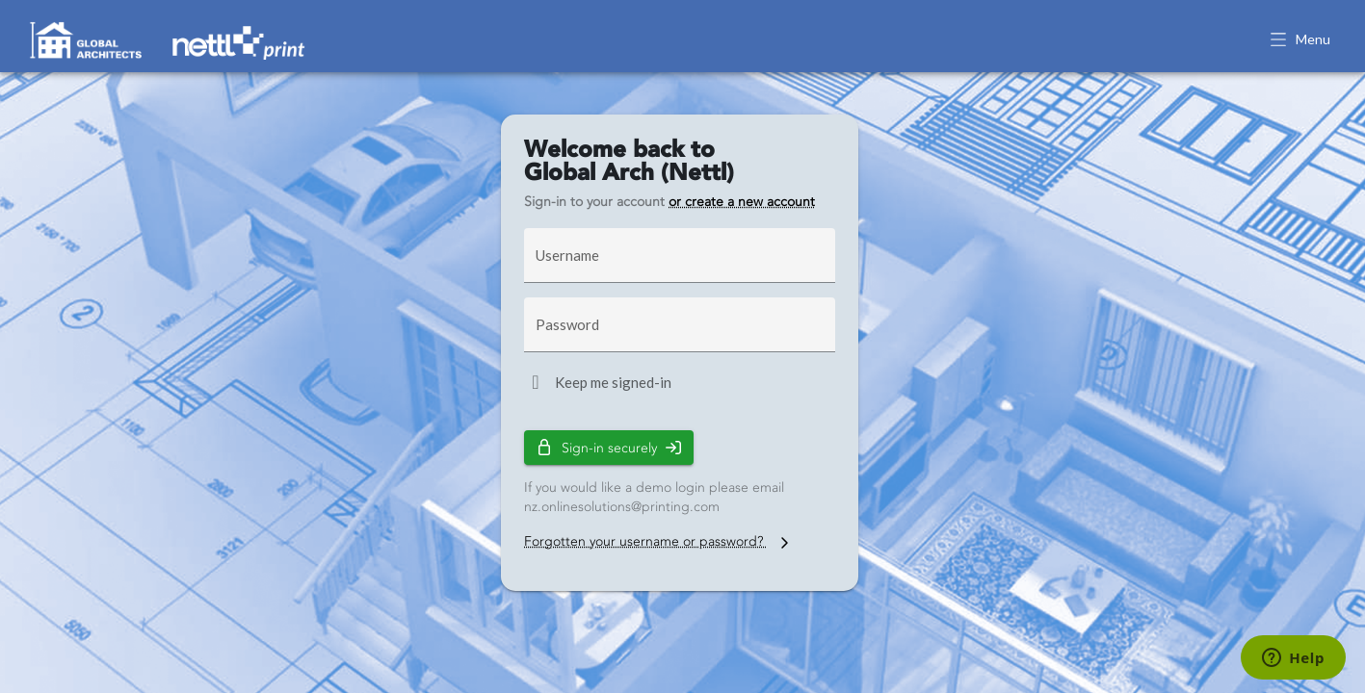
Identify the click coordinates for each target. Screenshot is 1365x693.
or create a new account (742, 201)
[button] (1302, 40)
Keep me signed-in (613, 382)
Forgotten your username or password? (659, 541)
